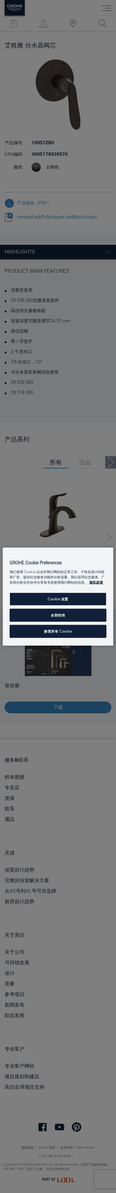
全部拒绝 (58, 615)
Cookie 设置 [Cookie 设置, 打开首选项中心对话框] (58, 599)
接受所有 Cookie (58, 631)
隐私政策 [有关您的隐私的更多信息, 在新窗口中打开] (96, 582)
